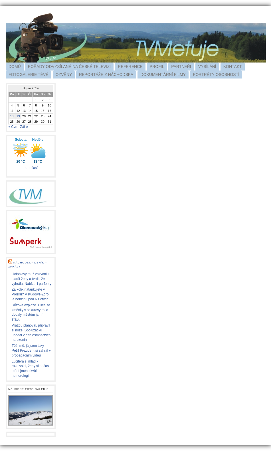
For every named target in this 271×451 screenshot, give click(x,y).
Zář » (24, 127)
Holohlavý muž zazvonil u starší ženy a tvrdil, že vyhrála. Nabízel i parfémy (31, 279)
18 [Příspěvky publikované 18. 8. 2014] (11, 116)
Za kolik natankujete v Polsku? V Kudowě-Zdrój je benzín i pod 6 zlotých (30, 294)
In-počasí (31, 168)
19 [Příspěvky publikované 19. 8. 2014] (18, 116)
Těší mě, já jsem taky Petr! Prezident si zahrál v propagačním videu (31, 350)
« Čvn (12, 127)
